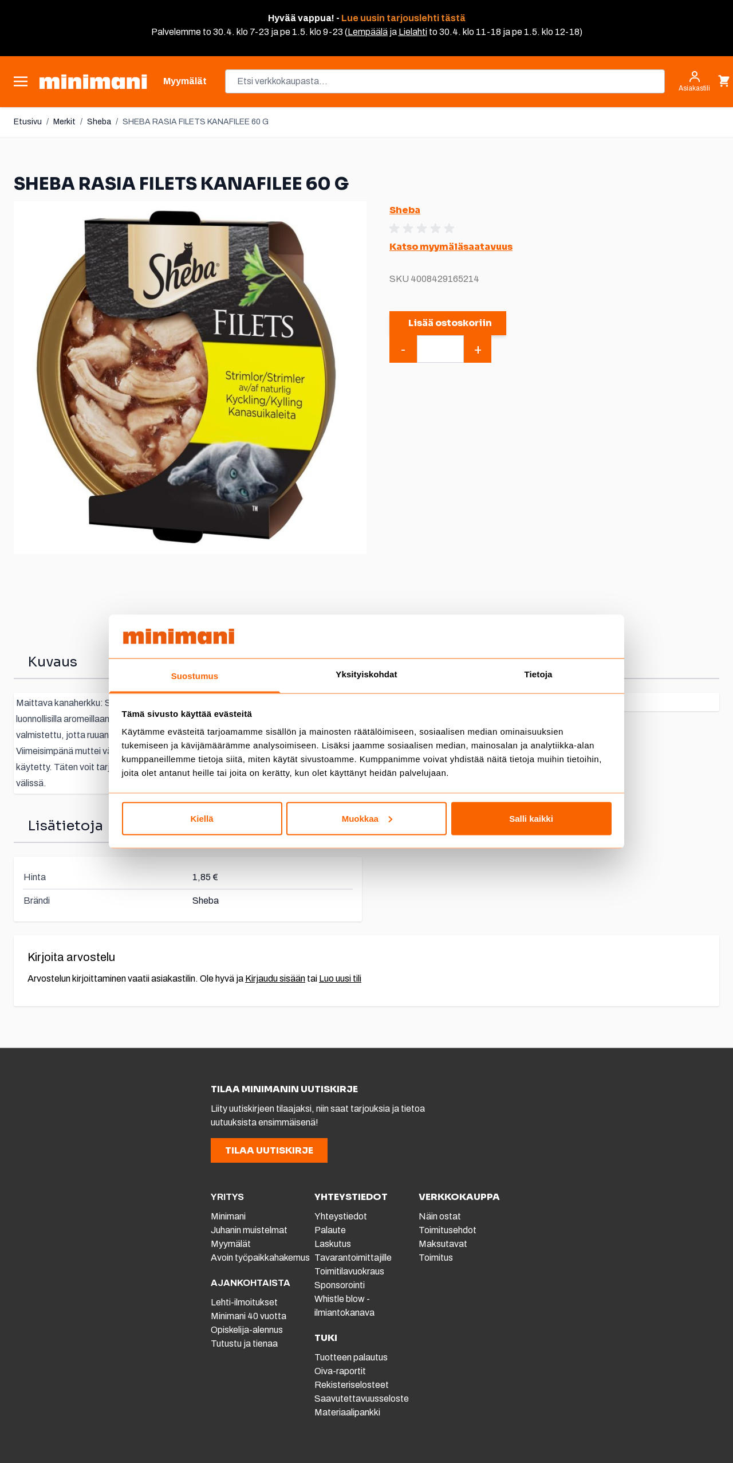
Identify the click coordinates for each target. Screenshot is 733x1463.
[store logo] (93, 81)
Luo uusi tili (340, 978)
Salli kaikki (531, 818)
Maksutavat (443, 1244)
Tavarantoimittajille (353, 1257)
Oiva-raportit (340, 1371)
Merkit (64, 121)
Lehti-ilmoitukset (244, 1302)
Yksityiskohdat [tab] (366, 674)
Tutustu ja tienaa (244, 1343)
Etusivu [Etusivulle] (28, 121)
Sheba (99, 121)
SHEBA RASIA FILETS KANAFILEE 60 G (196, 121)
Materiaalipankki (347, 1412)
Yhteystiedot (340, 1216)
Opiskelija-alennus (247, 1330)
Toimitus (436, 1257)
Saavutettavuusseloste (361, 1398)
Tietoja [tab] (539, 674)
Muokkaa (367, 818)
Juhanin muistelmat (249, 1230)
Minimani (228, 1216)
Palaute (330, 1230)
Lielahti (413, 32)
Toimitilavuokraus (349, 1271)
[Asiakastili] (694, 81)
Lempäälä (368, 32)
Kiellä (201, 818)
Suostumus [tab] (195, 676)
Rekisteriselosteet (351, 1385)
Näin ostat (440, 1216)
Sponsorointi (339, 1285)
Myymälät (231, 1244)
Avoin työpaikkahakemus (260, 1257)
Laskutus (332, 1244)
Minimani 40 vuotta (248, 1316)
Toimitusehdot (447, 1230)
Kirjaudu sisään (275, 978)
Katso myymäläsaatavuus (451, 247)
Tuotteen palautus (351, 1357)
